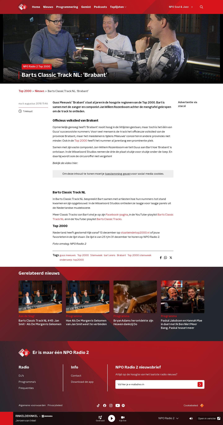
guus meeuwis (68, 255)
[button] (100, 418)
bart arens (109, 255)
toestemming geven (118, 173)
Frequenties (26, 388)
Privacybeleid (55, 405)
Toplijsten (118, 7)
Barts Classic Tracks (109, 219)
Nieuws (48, 7)
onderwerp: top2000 (72, 260)
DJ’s (21, 375)
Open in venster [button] (209, 418)
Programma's (27, 382)
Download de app (82, 382)
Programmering (67, 7)
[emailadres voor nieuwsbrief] (159, 384)
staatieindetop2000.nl (135, 232)
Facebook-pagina (117, 214)
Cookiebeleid (191, 405)
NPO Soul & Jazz (181, 7)
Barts (161, 214)
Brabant (121, 255)
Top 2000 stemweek (139, 255)
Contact (76, 375)
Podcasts (100, 7)
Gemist (86, 7)
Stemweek (96, 255)
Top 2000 (80, 140)
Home (36, 7)
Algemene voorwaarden (32, 405)
